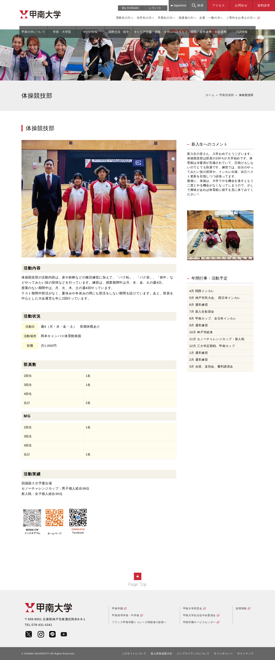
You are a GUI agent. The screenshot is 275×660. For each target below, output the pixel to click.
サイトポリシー (223, 653)
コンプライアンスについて (193, 653)
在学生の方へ (145, 17)
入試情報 (242, 31)
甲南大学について (33, 31)
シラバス (155, 8)
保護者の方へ (187, 17)
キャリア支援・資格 (147, 31)
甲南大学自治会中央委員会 (199, 615)
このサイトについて (134, 653)
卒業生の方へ (166, 17)
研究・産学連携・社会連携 (208, 31)
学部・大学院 (62, 31)
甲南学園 (117, 608)
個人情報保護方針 (162, 653)
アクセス (218, 5)
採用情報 (241, 608)
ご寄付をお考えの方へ (241, 17)
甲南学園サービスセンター (199, 622)
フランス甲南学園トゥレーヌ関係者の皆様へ (139, 622)
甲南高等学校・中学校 (125, 615)
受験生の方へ (125, 17)
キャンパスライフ (176, 31)
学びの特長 (90, 31)
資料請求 (263, 5)
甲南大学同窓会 (192, 608)
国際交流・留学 (118, 31)
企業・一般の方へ (211, 17)
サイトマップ (245, 653)
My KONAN (130, 8)
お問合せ (241, 5)
